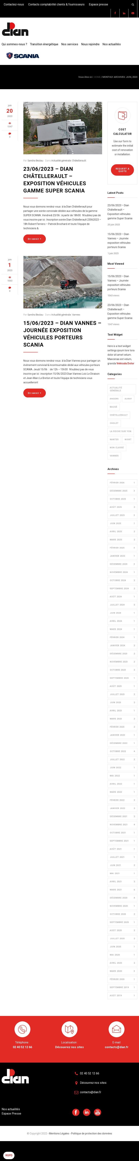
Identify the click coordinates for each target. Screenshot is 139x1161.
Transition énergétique (44, 44)
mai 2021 (122, 873)
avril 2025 (122, 531)
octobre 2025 (122, 499)
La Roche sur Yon (120, 431)
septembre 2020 (122, 922)
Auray (128, 399)
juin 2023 (122, 702)
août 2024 (122, 596)
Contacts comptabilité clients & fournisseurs (56, 4)
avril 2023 (122, 710)
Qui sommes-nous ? (14, 44)
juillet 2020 (122, 938)
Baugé (113, 407)
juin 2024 (122, 613)
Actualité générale (61, 160)
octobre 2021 (122, 832)
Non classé (117, 447)
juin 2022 (122, 767)
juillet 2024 (122, 604)
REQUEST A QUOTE (122, 170)
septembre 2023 (122, 678)
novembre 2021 (122, 824)
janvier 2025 (122, 556)
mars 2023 (122, 718)
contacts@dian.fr (117, 1047)
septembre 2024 (122, 588)
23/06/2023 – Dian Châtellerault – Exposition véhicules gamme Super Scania (120, 212)
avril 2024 (122, 621)
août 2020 (122, 930)
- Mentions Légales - (59, 1133)
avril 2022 (122, 784)
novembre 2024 (122, 572)
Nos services (69, 44)
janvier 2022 (122, 808)
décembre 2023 (122, 653)
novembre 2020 (122, 906)
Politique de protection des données (91, 1133)
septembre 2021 (122, 841)
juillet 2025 (122, 515)
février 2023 (122, 727)
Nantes (114, 439)
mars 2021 (122, 889)
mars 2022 (122, 792)
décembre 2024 (122, 564)
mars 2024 (122, 629)
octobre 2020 (122, 914)
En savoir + (34, 239)
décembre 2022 (122, 743)
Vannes (76, 314)
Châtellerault (79, 160)
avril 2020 (122, 963)
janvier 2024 (122, 645)
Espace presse (98, 4)
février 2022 (122, 800)
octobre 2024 (122, 580)
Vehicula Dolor (125, 363)
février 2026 (122, 482)
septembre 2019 (122, 987)
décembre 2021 (122, 816)
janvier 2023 (122, 735)
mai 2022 (122, 775)
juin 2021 (122, 865)
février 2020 (122, 979)
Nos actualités (111, 44)
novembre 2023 (122, 661)
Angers (114, 399)
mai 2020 (122, 955)
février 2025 (122, 547)
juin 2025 (122, 523)
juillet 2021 (122, 857)
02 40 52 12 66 (22, 1047)
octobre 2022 (122, 751)
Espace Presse (11, 1113)
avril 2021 (122, 881)
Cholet (114, 423)
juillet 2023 (122, 694)
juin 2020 (122, 946)
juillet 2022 (122, 759)
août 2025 (122, 507)
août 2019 (122, 995)
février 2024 (122, 637)
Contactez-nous (14, 4)
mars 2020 (122, 971)
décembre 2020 (122, 898)
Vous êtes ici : (85, 77)
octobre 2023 (122, 670)
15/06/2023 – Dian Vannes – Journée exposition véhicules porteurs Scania (119, 241)
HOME (97, 77)
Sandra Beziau (35, 160)
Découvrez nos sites (69, 1047)
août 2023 (122, 686)
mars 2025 (122, 539)
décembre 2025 (122, 491)
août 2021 (122, 849)
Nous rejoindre (90, 44)
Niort (128, 439)
